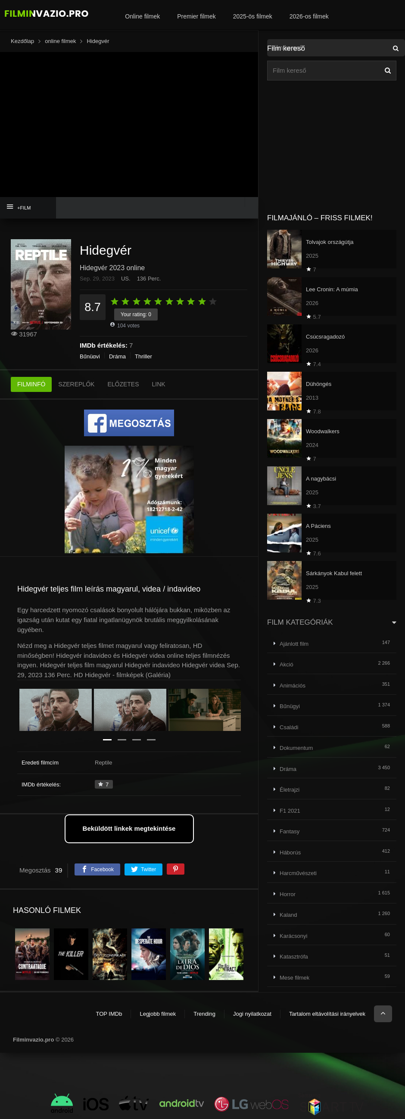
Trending (204, 1014)
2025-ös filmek (252, 16)
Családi (289, 727)
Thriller (143, 356)
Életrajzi (289, 789)
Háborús (290, 852)
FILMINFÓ (31, 384)
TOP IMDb (109, 1014)
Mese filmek (294, 977)
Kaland (288, 915)
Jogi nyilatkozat (252, 1014)
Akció (286, 664)
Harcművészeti (298, 873)
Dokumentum (296, 748)
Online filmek (142, 16)
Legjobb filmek (158, 1014)
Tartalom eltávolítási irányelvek (327, 1014)
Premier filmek (196, 16)
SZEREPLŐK (76, 384)
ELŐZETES (123, 384)
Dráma (117, 356)
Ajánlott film (294, 644)
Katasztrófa (294, 956)
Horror (288, 894)
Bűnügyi (90, 356)
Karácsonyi (293, 936)
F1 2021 (290, 811)
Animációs (292, 685)
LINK (158, 384)
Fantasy (289, 831)
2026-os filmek (309, 16)
